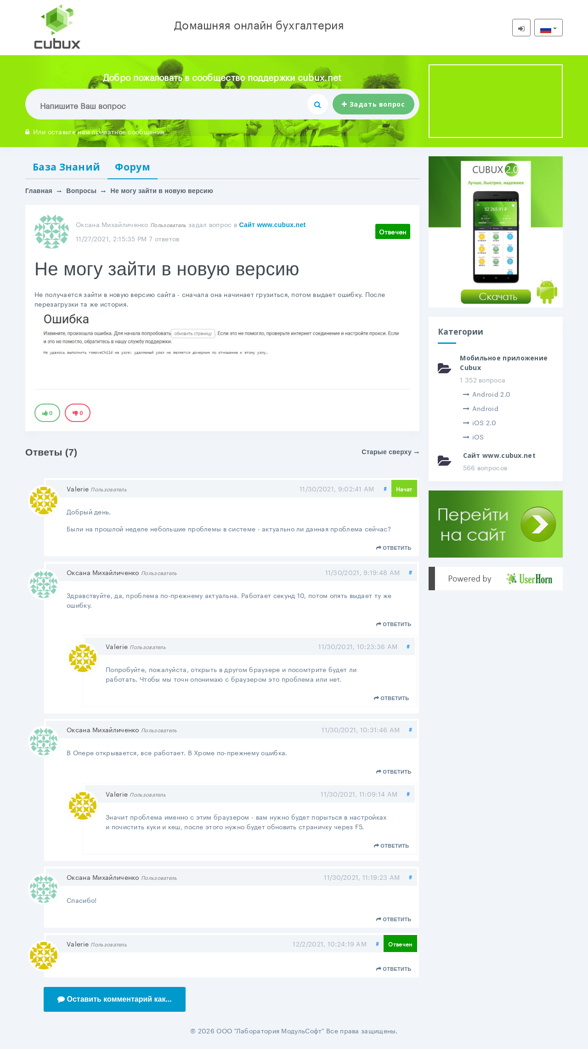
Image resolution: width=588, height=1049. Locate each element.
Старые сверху (390, 452)
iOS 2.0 (479, 422)
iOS (473, 436)
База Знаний (66, 166)
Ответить (394, 548)
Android (480, 408)
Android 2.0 (487, 393)
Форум (132, 166)
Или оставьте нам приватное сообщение (94, 131)
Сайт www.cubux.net (272, 224)
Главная (38, 190)
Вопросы (81, 190)
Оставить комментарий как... (114, 999)
